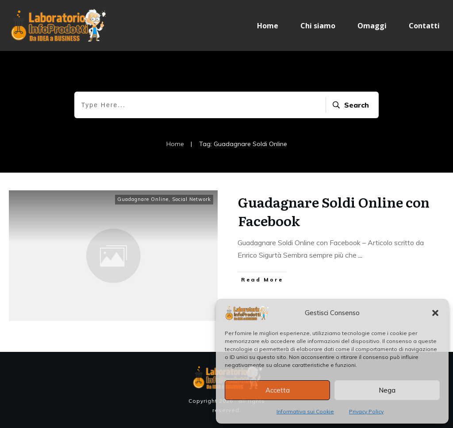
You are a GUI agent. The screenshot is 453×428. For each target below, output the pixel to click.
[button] (435, 312)
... (360, 255)
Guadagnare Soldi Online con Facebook (334, 211)
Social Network (191, 199)
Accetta (277, 390)
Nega (387, 390)
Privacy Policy (366, 411)
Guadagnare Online (143, 199)
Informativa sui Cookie (305, 411)
